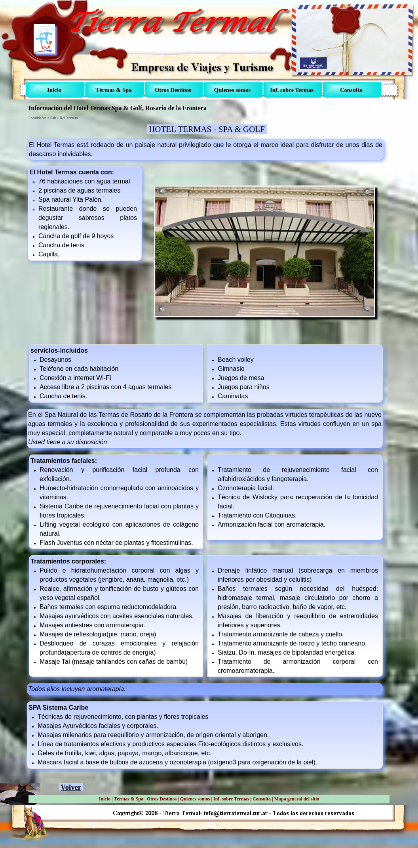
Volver (71, 787)
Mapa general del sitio (296, 799)
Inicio (104, 799)
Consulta (262, 799)
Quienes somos (195, 799)
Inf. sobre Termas (231, 799)
